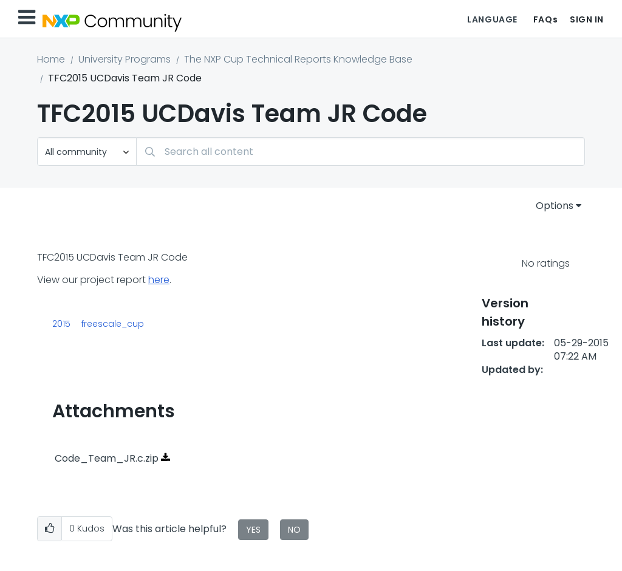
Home (51, 59)
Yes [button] (253, 530)
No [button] (294, 530)
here (158, 280)
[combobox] (360, 151)
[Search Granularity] (87, 151)
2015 (61, 324)
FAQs (545, 19)
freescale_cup (112, 324)
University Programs (124, 59)
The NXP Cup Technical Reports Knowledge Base (298, 59)
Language (492, 19)
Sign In (587, 19)
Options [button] (554, 206)
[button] (49, 529)
